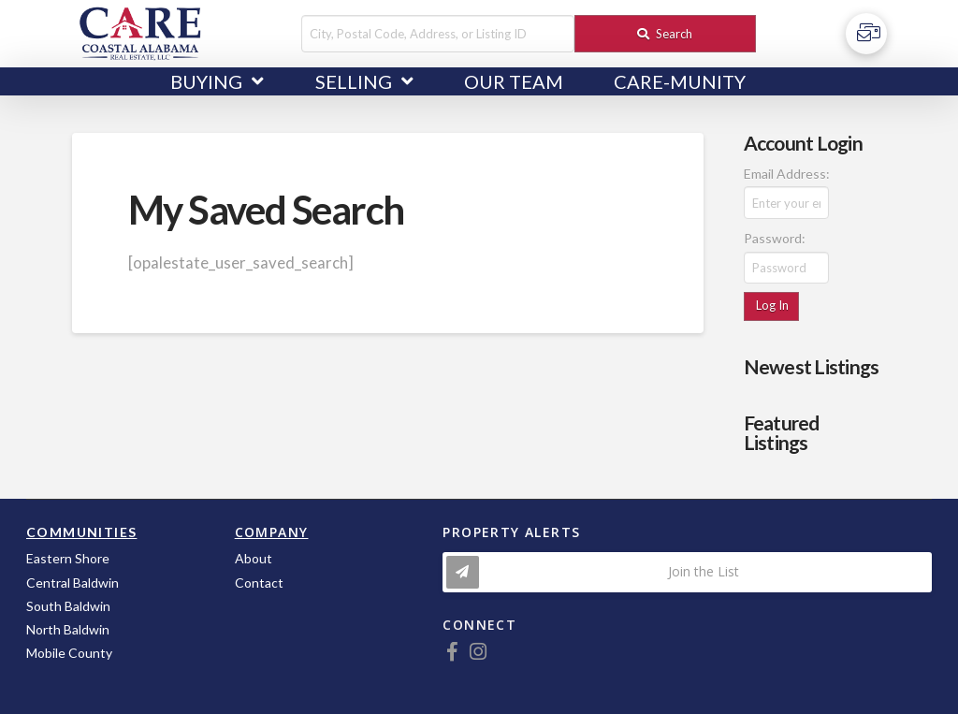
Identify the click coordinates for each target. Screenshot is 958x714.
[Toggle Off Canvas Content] (866, 33)
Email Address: (787, 174)
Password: (775, 238)
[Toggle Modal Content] (687, 572)
